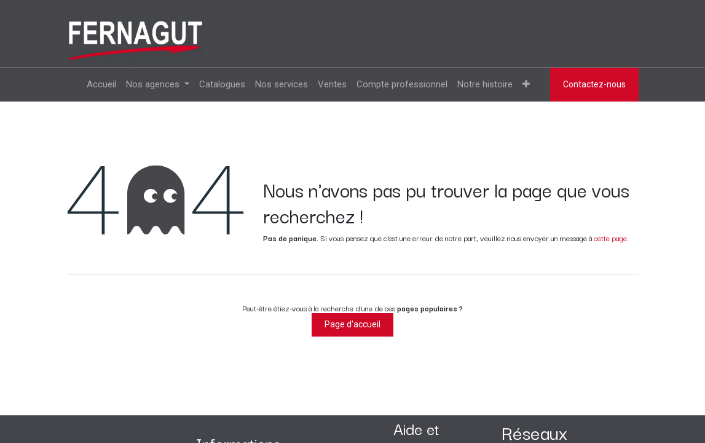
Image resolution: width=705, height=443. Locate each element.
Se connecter (599, 40)
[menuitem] (101, 84)
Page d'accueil (352, 324)
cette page (610, 238)
